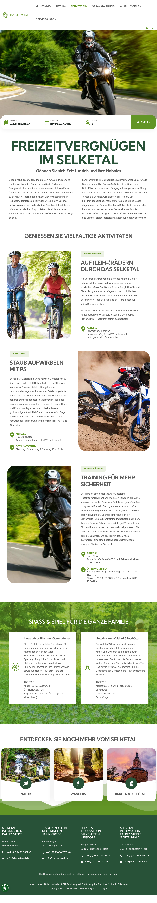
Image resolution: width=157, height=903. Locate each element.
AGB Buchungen (70, 884)
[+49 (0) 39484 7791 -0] (43, 852)
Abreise (54, 120)
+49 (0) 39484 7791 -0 (58, 852)
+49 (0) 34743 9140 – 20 (137, 855)
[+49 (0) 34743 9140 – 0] (82, 856)
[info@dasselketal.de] (3, 858)
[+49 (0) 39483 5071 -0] (3, 852)
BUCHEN (143, 122)
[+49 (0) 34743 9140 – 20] (121, 856)
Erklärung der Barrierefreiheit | (99, 884)
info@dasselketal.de (18, 858)
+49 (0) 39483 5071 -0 (19, 852)
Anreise (13, 120)
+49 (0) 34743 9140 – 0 (98, 855)
